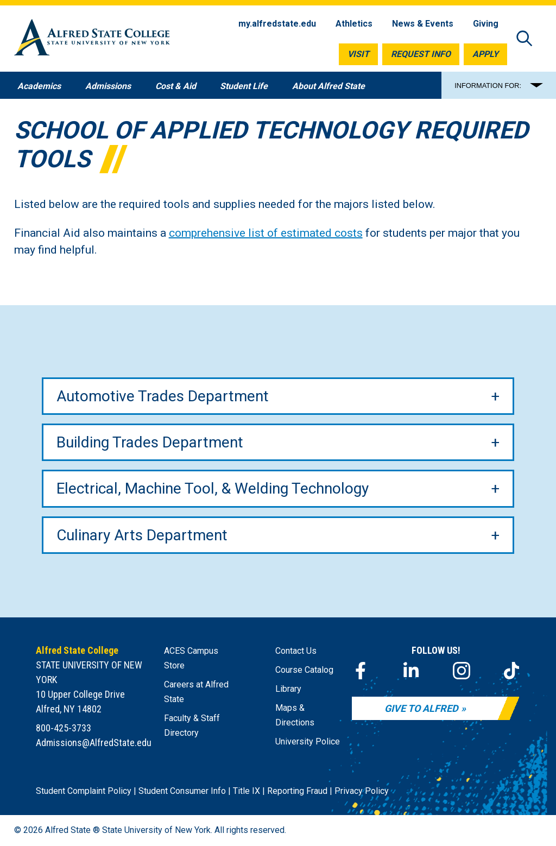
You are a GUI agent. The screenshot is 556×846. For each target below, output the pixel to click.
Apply (485, 54)
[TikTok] (511, 670)
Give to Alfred (421, 708)
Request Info (421, 54)
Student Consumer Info (182, 791)
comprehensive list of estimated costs (266, 232)
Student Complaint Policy (83, 791)
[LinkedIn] (411, 670)
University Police (307, 741)
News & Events (422, 23)
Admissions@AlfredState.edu (93, 742)
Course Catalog (304, 670)
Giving (485, 23)
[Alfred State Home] (92, 39)
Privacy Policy (361, 791)
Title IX (246, 791)
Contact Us (296, 651)
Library (288, 689)
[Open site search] (524, 39)
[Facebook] (360, 670)
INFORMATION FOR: (487, 85)
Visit (358, 54)
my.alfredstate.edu (277, 23)
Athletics (354, 23)
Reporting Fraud (297, 791)
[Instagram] (461, 670)
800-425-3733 (63, 728)
